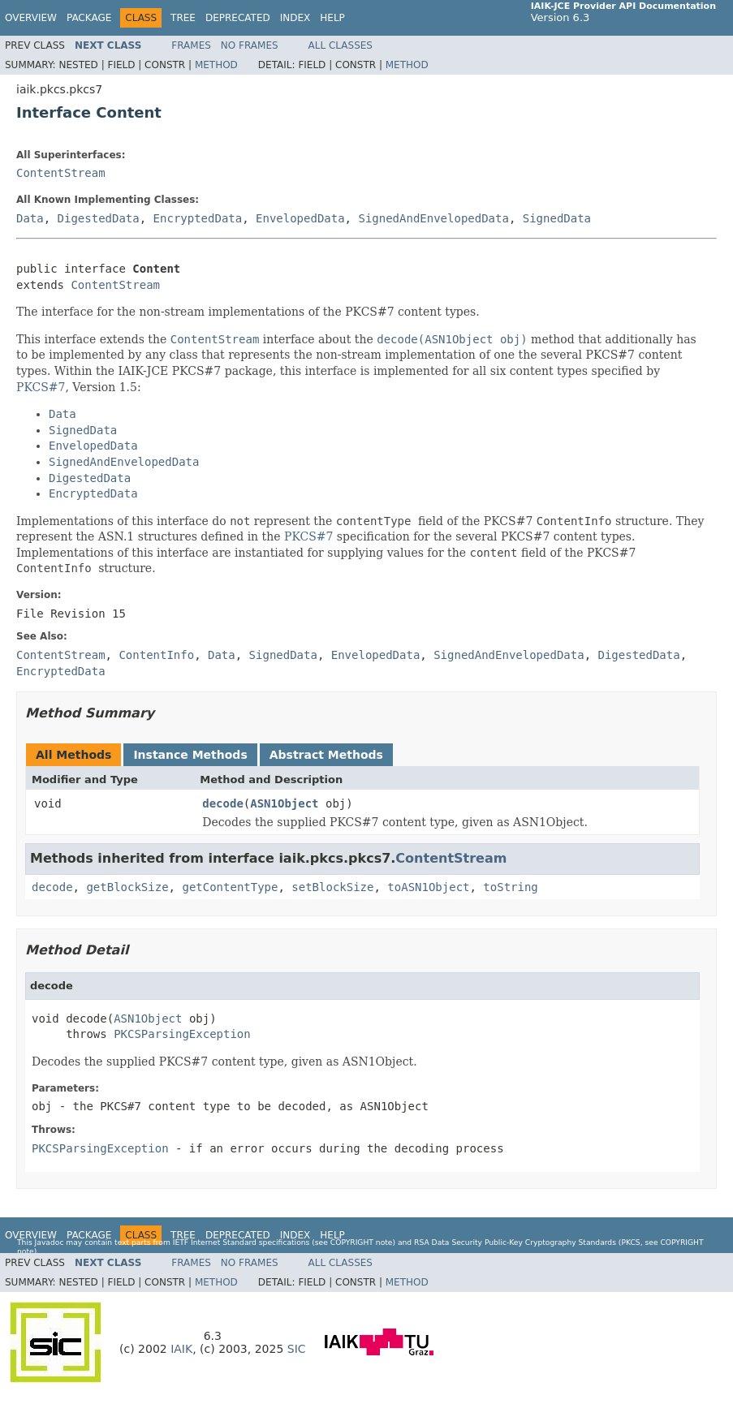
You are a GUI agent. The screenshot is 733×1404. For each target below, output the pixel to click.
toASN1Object (428, 887)
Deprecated (237, 18)
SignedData (557, 218)
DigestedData (99, 218)
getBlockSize (127, 887)
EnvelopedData (300, 218)
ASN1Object (284, 803)
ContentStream (61, 172)
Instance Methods (190, 754)
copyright (351, 1242)
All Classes (340, 45)
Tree (183, 18)
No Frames (249, 45)
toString (510, 887)
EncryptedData (198, 218)
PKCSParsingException (182, 1033)
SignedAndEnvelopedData (433, 218)
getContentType (230, 887)
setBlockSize (332, 887)
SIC (296, 1348)
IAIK (181, 1348)
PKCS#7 (40, 387)
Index (295, 18)
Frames (191, 45)
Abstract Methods (326, 754)
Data (30, 218)
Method (216, 65)
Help (332, 18)
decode (223, 803)
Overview (31, 18)
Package (89, 18)
